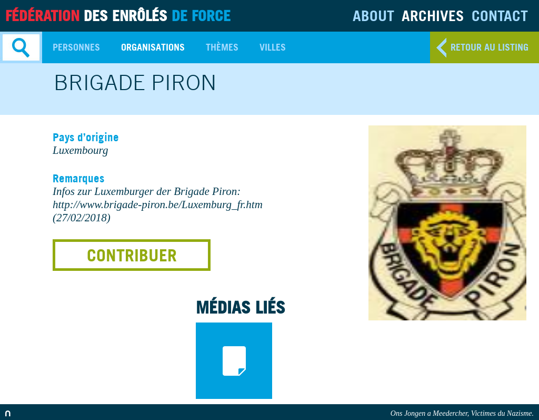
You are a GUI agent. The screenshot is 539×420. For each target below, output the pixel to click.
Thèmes (222, 47)
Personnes (76, 47)
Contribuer (132, 255)
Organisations (153, 47)
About (373, 15)
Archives (433, 15)
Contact (500, 15)
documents (234, 361)
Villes (272, 47)
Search (21, 47)
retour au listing (489, 47)
